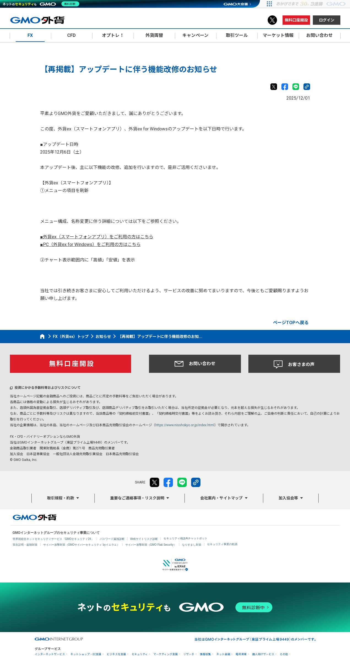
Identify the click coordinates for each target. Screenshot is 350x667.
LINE (295, 86)
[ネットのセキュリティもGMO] (42, 4)
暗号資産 (241, 654)
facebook (284, 86)
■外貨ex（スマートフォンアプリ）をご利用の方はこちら (96, 236)
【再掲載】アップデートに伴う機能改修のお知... (160, 336)
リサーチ (188, 654)
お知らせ (103, 336)
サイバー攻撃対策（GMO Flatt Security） (150, 544)
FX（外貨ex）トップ (71, 336)
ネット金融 (223, 654)
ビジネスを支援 (116, 654)
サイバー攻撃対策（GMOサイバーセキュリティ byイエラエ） (81, 544)
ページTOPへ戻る (291, 322)
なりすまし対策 (191, 544)
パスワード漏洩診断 (112, 538)
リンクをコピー (306, 86)
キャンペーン (195, 35)
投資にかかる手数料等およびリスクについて (48, 388)
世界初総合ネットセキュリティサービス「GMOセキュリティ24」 (53, 538)
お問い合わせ (195, 364)
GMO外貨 (34, 517)
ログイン (326, 20)
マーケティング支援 (165, 654)
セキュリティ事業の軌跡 (222, 544)
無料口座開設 (296, 20)
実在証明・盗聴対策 (25, 544)
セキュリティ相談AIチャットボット (185, 538)
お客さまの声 (294, 364)
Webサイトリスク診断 (144, 538)
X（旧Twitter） (272, 20)
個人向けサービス (263, 654)
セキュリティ (140, 654)
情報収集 (205, 654)
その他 (284, 654)
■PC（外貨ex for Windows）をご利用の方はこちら (90, 244)
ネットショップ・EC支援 (85, 654)
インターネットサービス (50, 654)
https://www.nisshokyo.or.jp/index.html (184, 425)
